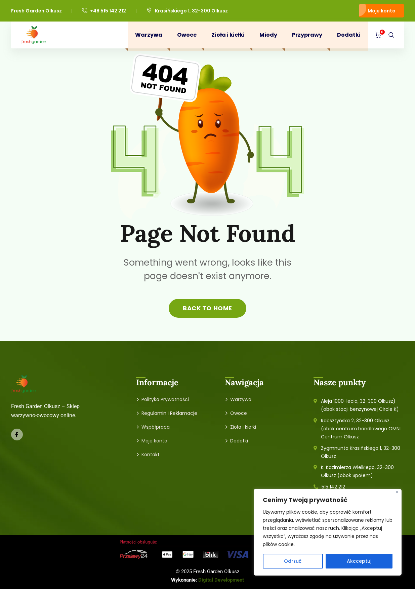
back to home (207, 308)
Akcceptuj (359, 561)
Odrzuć (292, 561)
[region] (328, 532)
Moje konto (382, 10)
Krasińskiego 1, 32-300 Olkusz (187, 10)
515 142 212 (333, 486)
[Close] (397, 492)
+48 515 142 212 (104, 11)
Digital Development (221, 580)
